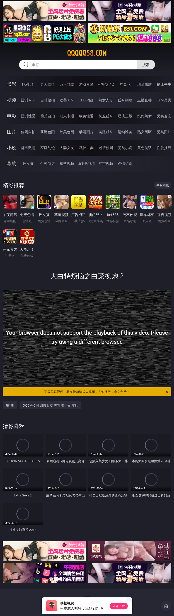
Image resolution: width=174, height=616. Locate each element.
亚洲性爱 (28, 115)
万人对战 (67, 84)
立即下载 (118, 606)
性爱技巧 (164, 147)
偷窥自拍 (28, 131)
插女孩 (28, 163)
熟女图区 (144, 131)
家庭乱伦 (47, 147)
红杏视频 (106, 163)
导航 (11, 163)
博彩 (11, 84)
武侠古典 (86, 147)
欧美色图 (67, 131)
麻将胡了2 (105, 84)
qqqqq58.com (87, 53)
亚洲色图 (47, 131)
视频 (11, 100)
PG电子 (28, 84)
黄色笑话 (144, 147)
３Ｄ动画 (86, 100)
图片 (11, 132)
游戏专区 (86, 84)
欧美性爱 (86, 115)
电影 (11, 116)
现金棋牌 (144, 84)
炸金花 (125, 84)
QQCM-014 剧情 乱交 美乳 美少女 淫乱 (50, 405)
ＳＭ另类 (164, 100)
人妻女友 (67, 147)
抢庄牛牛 (164, 84)
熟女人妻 (106, 100)
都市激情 (28, 147)
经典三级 (125, 115)
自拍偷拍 (47, 100)
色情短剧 (125, 163)
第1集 (10, 405)
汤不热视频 (86, 163)
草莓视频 (67, 163)
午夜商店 (47, 163)
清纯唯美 (125, 131)
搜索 (146, 64)
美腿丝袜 (106, 131)
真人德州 (47, 84)
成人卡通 (67, 115)
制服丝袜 (106, 115)
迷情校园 (106, 147)
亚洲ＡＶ (28, 100)
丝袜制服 (125, 100)
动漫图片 (86, 131)
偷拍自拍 (47, 115)
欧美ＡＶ (67, 100)
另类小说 (125, 147)
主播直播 (144, 100)
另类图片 (164, 131)
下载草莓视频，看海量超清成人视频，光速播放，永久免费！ (106, 392)
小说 (11, 148)
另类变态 (164, 115)
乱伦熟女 (144, 115)
